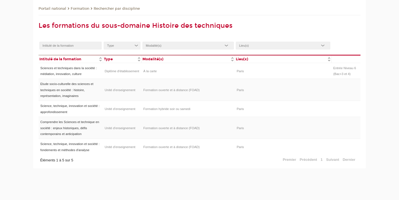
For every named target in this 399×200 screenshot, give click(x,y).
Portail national (52, 8)
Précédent (308, 160)
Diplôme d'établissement (122, 71)
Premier (289, 160)
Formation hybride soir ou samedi (166, 109)
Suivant (332, 160)
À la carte (150, 71)
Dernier (349, 160)
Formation (80, 8)
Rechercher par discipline (117, 8)
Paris (240, 71)
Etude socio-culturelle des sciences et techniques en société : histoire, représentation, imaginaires (66, 90)
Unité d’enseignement (120, 90)
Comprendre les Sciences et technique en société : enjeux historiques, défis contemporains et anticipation (69, 128)
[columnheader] (71, 59)
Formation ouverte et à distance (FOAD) (171, 90)
